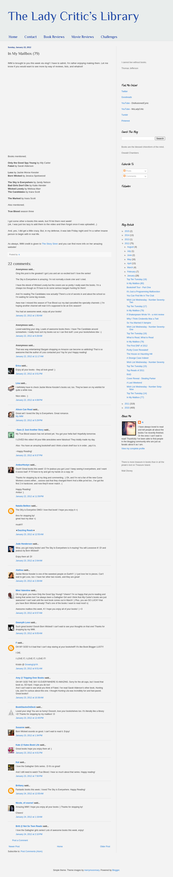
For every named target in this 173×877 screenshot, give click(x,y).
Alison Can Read (24, 409)
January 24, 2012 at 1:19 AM (29, 817)
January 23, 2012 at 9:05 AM (29, 633)
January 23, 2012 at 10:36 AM (29, 697)
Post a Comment (20, 840)
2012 (127, 243)
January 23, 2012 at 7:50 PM (29, 776)
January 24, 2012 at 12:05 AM (29, 793)
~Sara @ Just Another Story (30, 430)
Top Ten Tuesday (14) (137, 393)
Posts (127, 171)
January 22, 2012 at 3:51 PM (29, 374)
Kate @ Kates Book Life (27, 745)
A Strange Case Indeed (137, 358)
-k (142, 422)
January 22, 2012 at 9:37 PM (29, 455)
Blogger (115, 870)
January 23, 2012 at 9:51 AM (29, 668)
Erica (18, 365)
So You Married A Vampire (139, 323)
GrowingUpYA (31, 664)
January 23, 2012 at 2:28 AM (29, 581)
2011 (127, 404)
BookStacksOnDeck (26, 707)
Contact (30, 37)
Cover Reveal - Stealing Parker (141, 378)
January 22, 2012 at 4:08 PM (29, 400)
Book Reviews (54, 37)
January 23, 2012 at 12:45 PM (30, 718)
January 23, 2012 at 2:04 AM (29, 560)
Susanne (20, 727)
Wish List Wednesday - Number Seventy (145, 362)
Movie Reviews (82, 37)
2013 (127, 239)
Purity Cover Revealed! (137, 350)
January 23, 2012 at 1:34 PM (29, 735)
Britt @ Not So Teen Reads (29, 826)
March (130, 267)
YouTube (125, 103)
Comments (129, 176)
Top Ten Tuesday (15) (137, 366)
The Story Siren (50, 243)
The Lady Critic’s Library (73, 16)
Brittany (20, 785)
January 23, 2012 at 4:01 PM (29, 753)
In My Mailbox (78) (135, 342)
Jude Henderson (24, 544)
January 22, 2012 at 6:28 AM (29, 336)
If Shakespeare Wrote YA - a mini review (145, 314)
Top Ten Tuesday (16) (137, 333)
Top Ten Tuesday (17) (137, 306)
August (130, 247)
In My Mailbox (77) (135, 397)
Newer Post (14, 846)
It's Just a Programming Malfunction (143, 291)
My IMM (19, 416)
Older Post (105, 846)
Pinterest (125, 121)
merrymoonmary (91, 870)
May (129, 259)
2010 (127, 408)
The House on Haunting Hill (139, 354)
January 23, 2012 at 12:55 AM (29, 534)
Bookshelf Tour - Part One (139, 287)
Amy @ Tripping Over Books (30, 678)
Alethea (19, 570)
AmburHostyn (23, 465)
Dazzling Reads (25, 530)
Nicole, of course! (24, 803)
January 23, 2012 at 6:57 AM (29, 613)
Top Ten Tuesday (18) (137, 279)
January (131, 275)
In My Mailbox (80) (135, 283)
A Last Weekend (134, 382)
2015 (127, 231)
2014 (127, 235)
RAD (129, 374)
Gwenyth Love (23, 622)
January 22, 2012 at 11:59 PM (30, 496)
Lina (18, 383)
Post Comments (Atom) (31, 851)
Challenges (109, 37)
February (131, 271)
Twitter (124, 91)
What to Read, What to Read (140, 337)
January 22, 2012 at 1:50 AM (29, 315)
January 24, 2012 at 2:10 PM (29, 834)
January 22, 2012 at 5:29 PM (29, 420)
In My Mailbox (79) (135, 310)
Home (13, 37)
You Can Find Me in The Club (140, 295)
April (129, 263)
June (129, 255)
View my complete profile (133, 448)
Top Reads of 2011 (135, 370)
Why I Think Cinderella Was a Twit (142, 319)
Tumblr (124, 115)
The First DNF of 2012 (137, 346)
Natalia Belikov (23, 506)
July (129, 251)
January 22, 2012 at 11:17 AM (29, 356)
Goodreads (126, 97)
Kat (17, 762)
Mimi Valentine (23, 590)
